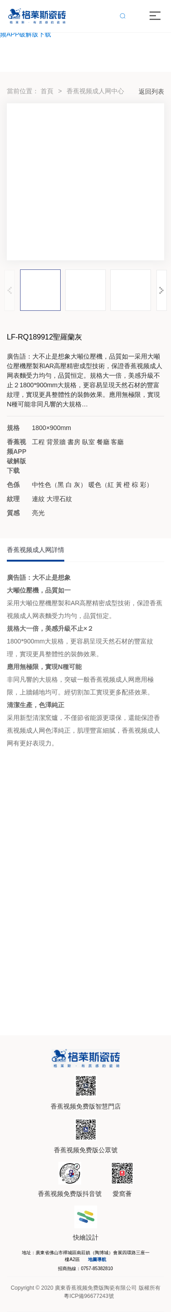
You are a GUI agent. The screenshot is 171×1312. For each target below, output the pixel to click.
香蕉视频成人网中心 (95, 91)
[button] (161, 290)
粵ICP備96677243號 (89, 1296)
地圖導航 (97, 1259)
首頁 (47, 91)
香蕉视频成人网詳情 (35, 549)
